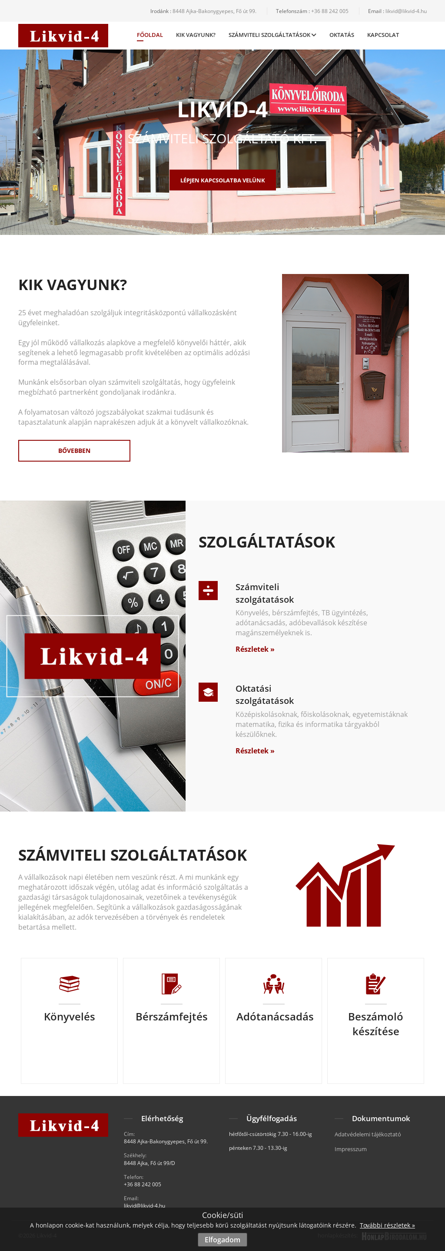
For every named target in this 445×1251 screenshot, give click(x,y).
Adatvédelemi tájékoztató (368, 1134)
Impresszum (351, 1149)
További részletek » (387, 1225)
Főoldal (150, 36)
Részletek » (255, 649)
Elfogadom (222, 1239)
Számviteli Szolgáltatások (272, 35)
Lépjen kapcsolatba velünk (222, 180)
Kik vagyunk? (196, 35)
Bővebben (74, 450)
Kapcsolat (383, 35)
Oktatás (341, 35)
